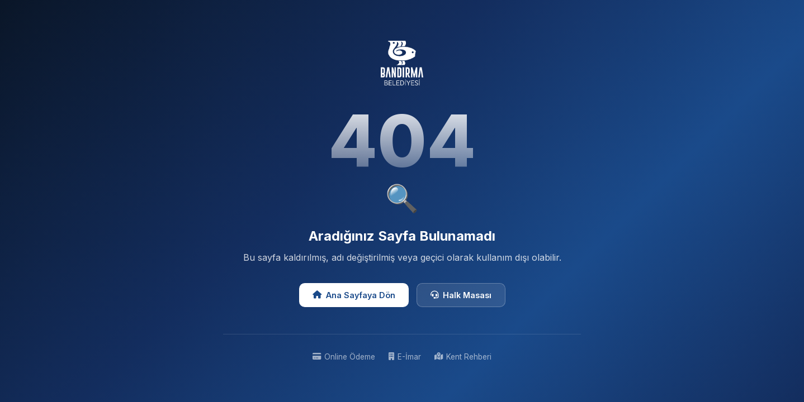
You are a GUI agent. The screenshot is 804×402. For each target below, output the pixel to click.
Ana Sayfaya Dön (354, 295)
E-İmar (405, 356)
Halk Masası (461, 295)
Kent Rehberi (462, 356)
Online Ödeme (344, 356)
